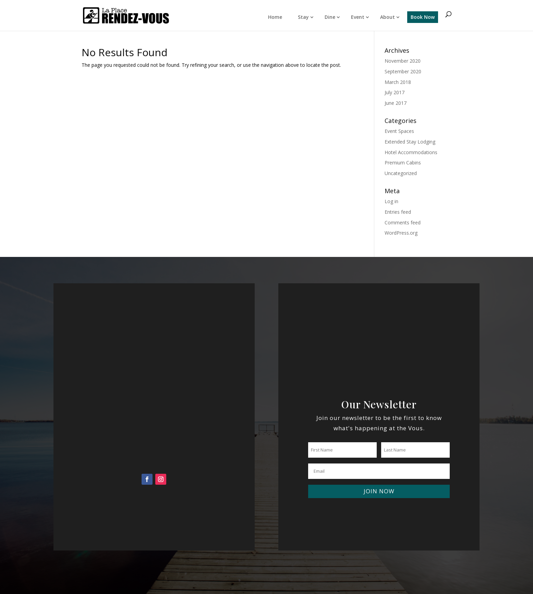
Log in (391, 201)
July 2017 (394, 92)
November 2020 (403, 61)
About (387, 17)
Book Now (423, 17)
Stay (303, 17)
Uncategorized (401, 173)
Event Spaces (399, 131)
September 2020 (403, 71)
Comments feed (403, 222)
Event (357, 17)
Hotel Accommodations (411, 152)
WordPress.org (401, 233)
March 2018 (398, 82)
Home (275, 17)
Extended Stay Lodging (410, 141)
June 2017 (396, 103)
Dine (330, 17)
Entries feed (398, 212)
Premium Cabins (403, 162)
